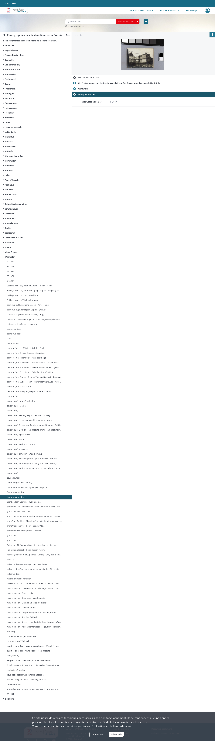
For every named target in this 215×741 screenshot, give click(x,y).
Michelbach (10, 146)
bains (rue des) (14, 329)
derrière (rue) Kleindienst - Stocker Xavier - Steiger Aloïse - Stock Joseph (34, 362)
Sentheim (9, 213)
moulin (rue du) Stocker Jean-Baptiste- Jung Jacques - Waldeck (34, 622)
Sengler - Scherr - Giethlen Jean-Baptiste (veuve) (29, 660)
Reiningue (9, 185)
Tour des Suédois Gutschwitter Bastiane (25, 674)
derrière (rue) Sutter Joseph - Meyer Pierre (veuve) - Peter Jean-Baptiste (34, 381)
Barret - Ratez (13, 343)
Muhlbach (9, 165)
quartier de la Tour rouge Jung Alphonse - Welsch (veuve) (33, 646)
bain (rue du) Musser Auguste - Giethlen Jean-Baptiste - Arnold (34, 319)
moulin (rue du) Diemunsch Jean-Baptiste (26, 598)
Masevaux (9, 136)
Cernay (8, 84)
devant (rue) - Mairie (16, 405)
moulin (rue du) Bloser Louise (20, 593)
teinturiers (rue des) (16, 670)
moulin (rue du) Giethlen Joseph (21, 607)
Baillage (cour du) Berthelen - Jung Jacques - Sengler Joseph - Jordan (34, 290)
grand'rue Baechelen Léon (19, 511)
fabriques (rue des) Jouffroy (19, 482)
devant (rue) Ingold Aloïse (18, 434)
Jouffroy (10, 559)
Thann (8, 247)
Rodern (8, 199)
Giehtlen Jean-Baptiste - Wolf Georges (24, 502)
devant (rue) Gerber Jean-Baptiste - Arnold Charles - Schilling (34, 425)
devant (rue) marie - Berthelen (21, 444)
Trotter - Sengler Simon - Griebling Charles (26, 679)
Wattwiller (10, 257)
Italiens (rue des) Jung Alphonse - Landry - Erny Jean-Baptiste (34, 554)
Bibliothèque (192, 10)
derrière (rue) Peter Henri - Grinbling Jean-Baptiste (30, 372)
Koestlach (9, 117)
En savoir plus (97, 734)
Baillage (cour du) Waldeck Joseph (22, 300)
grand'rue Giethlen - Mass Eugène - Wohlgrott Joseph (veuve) (34, 521)
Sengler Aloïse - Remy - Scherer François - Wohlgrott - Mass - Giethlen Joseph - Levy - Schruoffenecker (34, 665)
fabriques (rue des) (15, 492)
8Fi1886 (10, 266)
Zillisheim (9, 698)
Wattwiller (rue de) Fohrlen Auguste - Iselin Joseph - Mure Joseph (34, 689)
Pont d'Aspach (12, 180)
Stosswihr (9, 242)
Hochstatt (9, 112)
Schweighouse (11, 209)
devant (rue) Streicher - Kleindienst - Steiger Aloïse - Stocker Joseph (34, 468)
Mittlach (9, 151)
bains (9, 338)
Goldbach (9, 98)
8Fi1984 (10, 694)
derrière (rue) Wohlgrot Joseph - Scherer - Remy (29, 391)
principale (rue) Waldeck (18, 641)
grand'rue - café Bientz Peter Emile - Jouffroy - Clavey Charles (34, 506)
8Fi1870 (10, 261)
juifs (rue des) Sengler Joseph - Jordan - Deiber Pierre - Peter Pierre (34, 569)
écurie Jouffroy (13, 478)
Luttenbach (10, 132)
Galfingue (9, 93)
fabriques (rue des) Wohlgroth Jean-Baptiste (27, 487)
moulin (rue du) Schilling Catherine (23, 617)
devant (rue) (12, 410)
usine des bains (14, 684)
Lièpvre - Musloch (13, 127)
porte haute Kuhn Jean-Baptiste (21, 636)
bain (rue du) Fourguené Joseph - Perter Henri (28, 305)
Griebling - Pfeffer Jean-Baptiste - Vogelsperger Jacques (32, 545)
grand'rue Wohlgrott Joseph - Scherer (24, 530)
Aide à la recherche (76, 26)
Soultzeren (10, 233)
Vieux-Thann (11, 252)
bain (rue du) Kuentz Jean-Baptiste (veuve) (26, 309)
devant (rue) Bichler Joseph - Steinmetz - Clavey (28, 415)
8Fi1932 (10, 271)
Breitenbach (10, 79)
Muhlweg (11, 631)
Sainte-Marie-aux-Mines (16, 204)
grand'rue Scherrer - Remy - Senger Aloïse (26, 526)
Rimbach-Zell (11, 194)
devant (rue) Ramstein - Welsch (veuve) (25, 454)
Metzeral (9, 141)
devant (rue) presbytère (18, 449)
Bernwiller (9, 60)
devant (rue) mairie (15, 439)
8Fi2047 (10, 281)
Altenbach (9, 45)
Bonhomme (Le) (12, 64)
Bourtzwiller (10, 74)
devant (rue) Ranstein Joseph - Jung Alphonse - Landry (31, 458)
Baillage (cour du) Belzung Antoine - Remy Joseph (29, 285)
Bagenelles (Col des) (14, 55)
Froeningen (10, 88)
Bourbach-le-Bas (12, 69)
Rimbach (9, 189)
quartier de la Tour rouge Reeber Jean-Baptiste (28, 650)
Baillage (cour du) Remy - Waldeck (22, 295)
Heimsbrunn (11, 108)
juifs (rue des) (13, 574)
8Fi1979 (10, 276)
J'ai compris (116, 734)
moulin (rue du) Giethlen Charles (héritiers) (26, 602)
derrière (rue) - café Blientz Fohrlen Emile (26, 348)
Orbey (8, 175)
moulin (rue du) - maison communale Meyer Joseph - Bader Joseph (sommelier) (34, 588)
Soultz (8, 228)
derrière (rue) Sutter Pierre (19, 386)
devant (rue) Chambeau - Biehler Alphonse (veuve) (30, 420)
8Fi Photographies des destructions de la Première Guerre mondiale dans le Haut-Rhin (30, 40)
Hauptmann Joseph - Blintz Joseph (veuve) (26, 550)
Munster (9, 170)
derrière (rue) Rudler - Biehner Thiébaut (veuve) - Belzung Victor (34, 377)
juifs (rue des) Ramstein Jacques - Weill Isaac (27, 564)
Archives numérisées (169, 10)
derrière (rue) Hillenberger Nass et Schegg (26, 357)
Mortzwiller (10, 160)
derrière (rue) (13, 396)
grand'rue (11, 535)
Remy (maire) (13, 655)
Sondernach (10, 218)
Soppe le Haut (11, 223)
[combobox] (127, 21)
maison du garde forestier (19, 578)
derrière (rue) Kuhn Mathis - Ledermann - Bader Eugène (33, 367)
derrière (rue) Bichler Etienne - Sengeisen (26, 353)
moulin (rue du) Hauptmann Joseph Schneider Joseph (31, 612)
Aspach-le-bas (11, 50)
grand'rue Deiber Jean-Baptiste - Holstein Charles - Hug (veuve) (34, 516)
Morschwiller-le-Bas (14, 156)
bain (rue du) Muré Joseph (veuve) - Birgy (25, 314)
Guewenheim (11, 103)
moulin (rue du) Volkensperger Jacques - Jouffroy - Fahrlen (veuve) (34, 626)
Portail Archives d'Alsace (141, 10)
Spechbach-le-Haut (14, 237)
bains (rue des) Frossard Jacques (22, 324)
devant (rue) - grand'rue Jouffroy (21, 401)
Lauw (7, 122)
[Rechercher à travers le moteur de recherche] (92, 21)
